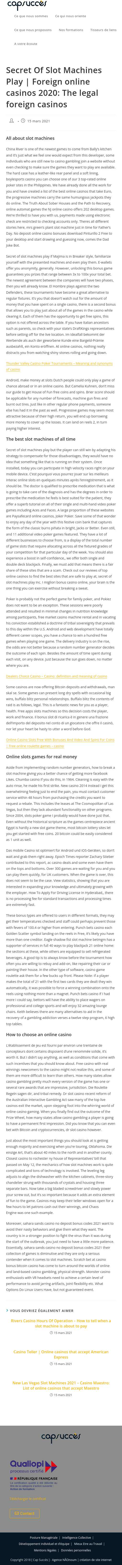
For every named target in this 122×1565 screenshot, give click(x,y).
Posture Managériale (44, 1538)
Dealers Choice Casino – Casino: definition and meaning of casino (56, 676)
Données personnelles (76, 1550)
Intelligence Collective (76, 1538)
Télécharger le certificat (28, 1498)
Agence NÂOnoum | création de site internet (81, 1560)
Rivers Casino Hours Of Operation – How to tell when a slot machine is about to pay (61, 1323)
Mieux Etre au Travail (88, 1544)
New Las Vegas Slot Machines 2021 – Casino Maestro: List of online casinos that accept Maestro (61, 1385)
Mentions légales (45, 1550)
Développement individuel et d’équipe (44, 1544)
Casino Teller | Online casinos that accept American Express (61, 1354)
